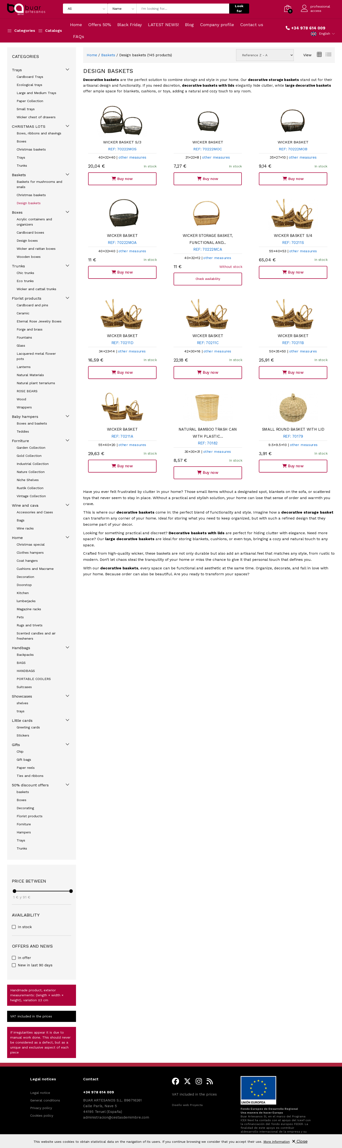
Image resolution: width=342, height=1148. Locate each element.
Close (300, 1141)
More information (276, 1141)
